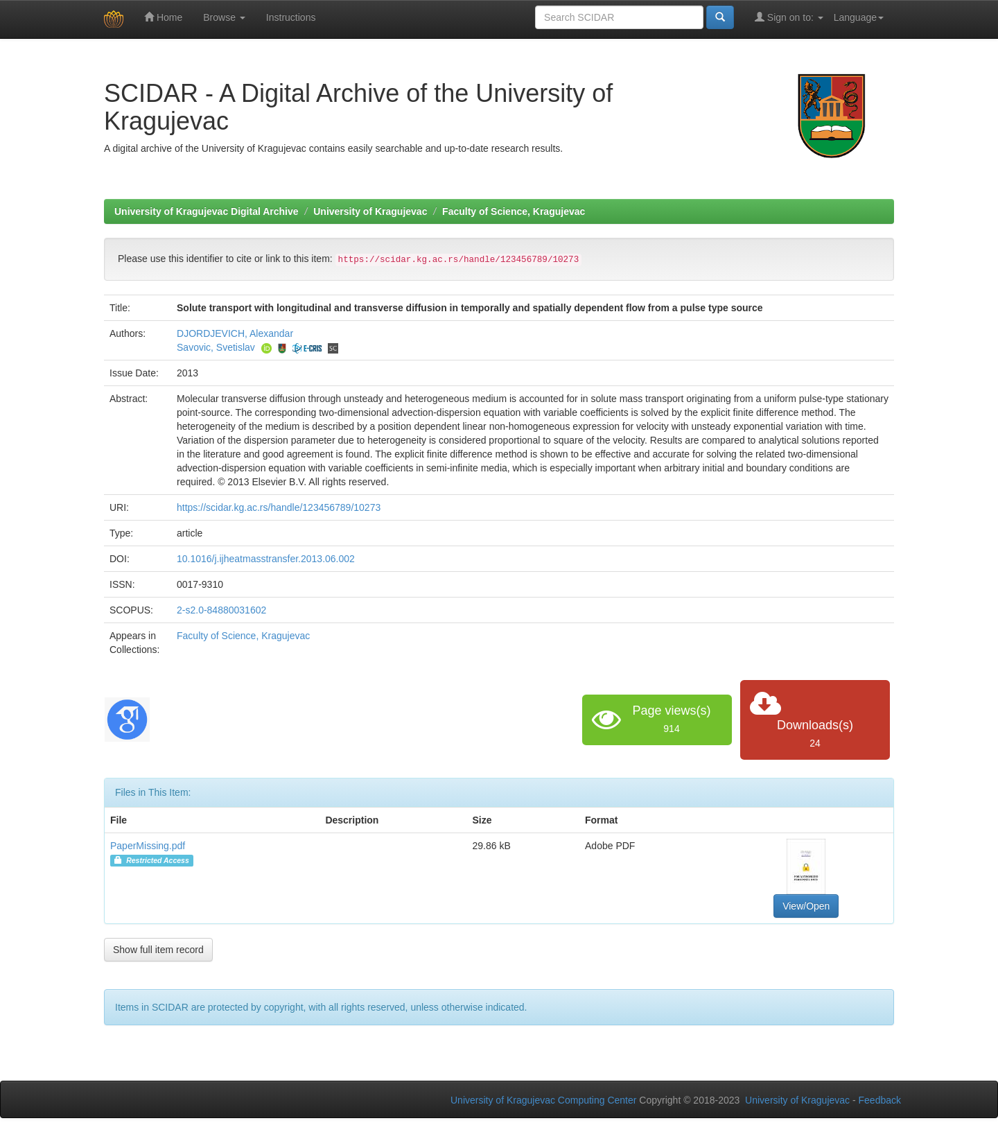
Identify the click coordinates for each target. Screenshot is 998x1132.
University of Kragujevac (370, 211)
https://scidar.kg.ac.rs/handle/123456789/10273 (278, 507)
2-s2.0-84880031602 (221, 610)
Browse (224, 17)
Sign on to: (789, 17)
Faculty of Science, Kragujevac (513, 211)
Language (859, 17)
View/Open (806, 906)
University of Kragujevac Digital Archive (206, 211)
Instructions (291, 17)
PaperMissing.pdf (147, 845)
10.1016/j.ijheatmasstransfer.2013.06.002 (266, 558)
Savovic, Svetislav (216, 347)
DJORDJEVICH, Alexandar (235, 333)
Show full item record (158, 949)
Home (163, 17)
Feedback (880, 1100)
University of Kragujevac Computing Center (543, 1100)
